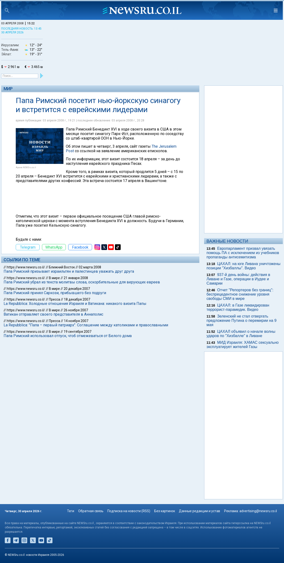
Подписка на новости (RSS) (128, 511)
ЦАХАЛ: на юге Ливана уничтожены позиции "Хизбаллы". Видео (243, 266)
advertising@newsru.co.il (258, 511)
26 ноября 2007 (76, 310)
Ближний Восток (62, 267)
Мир (8, 88)
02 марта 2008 (90, 267)
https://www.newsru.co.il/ (26, 267)
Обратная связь (90, 511)
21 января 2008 (76, 278)
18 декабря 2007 (77, 299)
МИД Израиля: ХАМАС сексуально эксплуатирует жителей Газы (243, 344)
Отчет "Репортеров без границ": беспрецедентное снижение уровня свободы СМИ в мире (240, 294)
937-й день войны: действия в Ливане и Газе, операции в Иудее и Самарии (238, 279)
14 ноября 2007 (76, 321)
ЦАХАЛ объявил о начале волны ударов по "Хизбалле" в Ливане (241, 333)
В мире (54, 278)
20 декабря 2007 (77, 289)
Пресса (54, 299)
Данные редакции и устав (199, 511)
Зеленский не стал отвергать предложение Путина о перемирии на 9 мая (241, 320)
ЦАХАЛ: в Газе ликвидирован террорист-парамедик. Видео (238, 307)
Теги (70, 511)
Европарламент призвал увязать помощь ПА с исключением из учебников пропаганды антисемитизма (243, 252)
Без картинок (164, 511)
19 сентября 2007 (77, 332)
